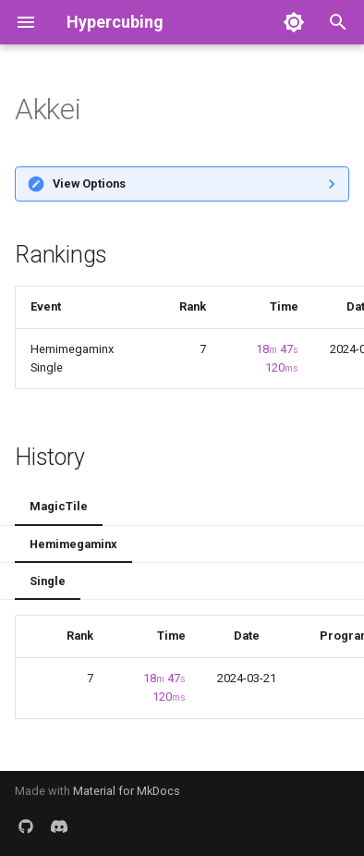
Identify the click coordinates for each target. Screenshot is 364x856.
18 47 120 (277, 358)
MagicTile (59, 506)
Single (48, 581)
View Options (89, 183)
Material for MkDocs (126, 791)
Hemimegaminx (73, 544)
